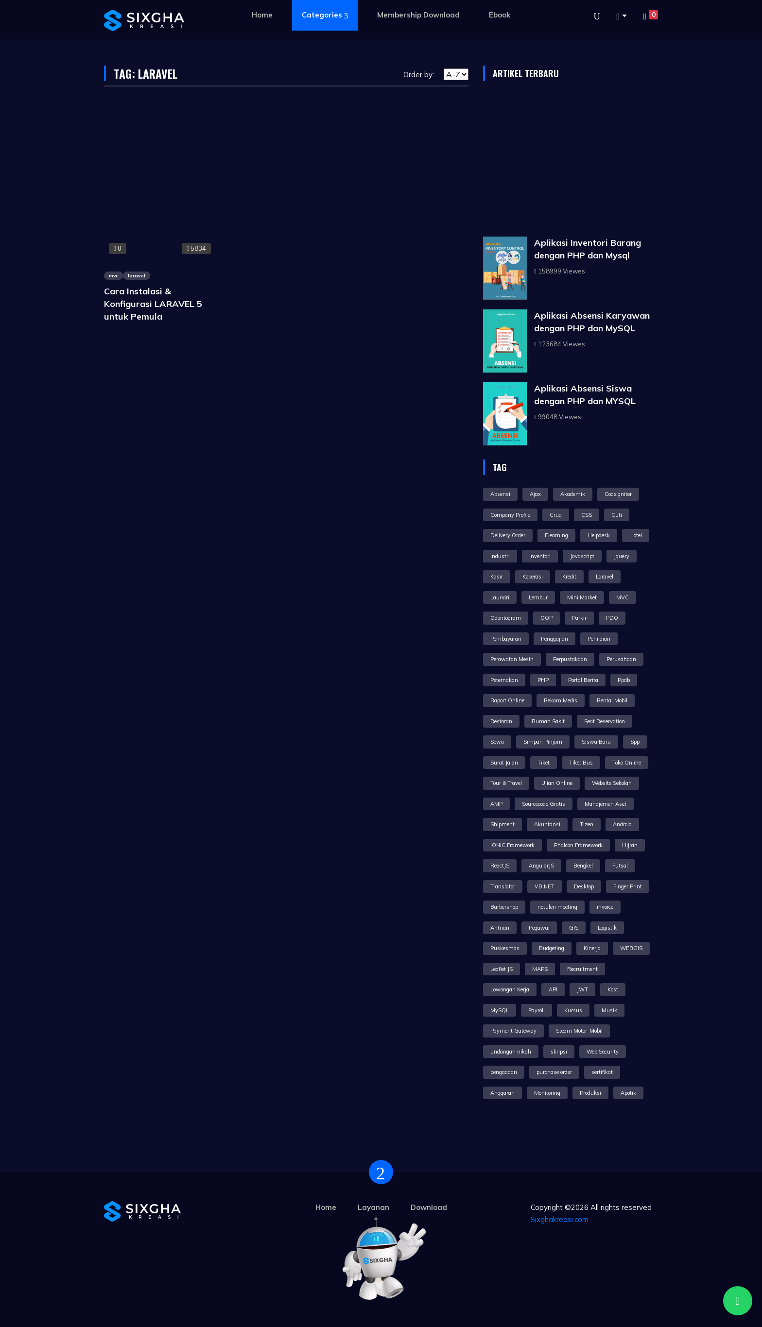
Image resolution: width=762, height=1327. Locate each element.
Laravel (604, 576)
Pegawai (539, 927)
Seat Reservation (604, 721)
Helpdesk (599, 535)
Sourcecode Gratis (543, 803)
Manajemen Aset (605, 803)
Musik (609, 1010)
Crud (556, 514)
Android (622, 824)
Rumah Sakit (548, 721)
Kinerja (592, 948)
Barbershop (504, 906)
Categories (325, 15)
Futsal (620, 865)
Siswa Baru (596, 741)
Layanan (373, 1207)
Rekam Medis (560, 700)
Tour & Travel (506, 783)
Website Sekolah (612, 783)
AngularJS (541, 865)
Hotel (635, 535)
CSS (586, 514)
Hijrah (630, 845)
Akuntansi (547, 824)
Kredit (569, 576)
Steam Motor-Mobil (579, 1030)
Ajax (535, 494)
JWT (582, 989)
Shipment (502, 824)
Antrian (499, 927)
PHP (543, 680)
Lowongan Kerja (509, 989)
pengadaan (503, 1072)
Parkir (579, 617)
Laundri (499, 597)
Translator (502, 886)
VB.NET (544, 886)
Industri (500, 556)
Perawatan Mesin (512, 659)
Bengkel (583, 865)
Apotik (628, 1092)
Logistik (607, 927)
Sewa (497, 741)
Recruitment (582, 969)
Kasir (496, 576)
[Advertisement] (570, 161)
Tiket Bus (581, 762)
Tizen (586, 824)
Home (262, 14)
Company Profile (510, 514)
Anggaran (502, 1092)
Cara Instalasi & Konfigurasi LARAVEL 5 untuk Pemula (153, 304)
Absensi (500, 494)
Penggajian (554, 638)
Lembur (538, 597)
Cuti (616, 514)
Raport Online (507, 700)
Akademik (572, 494)
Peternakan (504, 680)
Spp (635, 741)
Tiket (543, 762)
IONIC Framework (512, 845)
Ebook (499, 14)
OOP (546, 617)
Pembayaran (505, 638)
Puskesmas (505, 948)
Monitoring (547, 1092)
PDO (612, 617)
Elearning (556, 535)
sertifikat (602, 1072)
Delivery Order (507, 535)
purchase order (554, 1072)
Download (429, 1207)
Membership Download (418, 14)
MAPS (540, 969)
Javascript (582, 556)
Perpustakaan (570, 659)
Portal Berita (583, 680)
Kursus (573, 1010)
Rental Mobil (612, 700)
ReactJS (499, 865)
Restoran (501, 721)
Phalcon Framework (578, 845)
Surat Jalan (504, 762)
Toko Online (626, 762)
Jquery (621, 556)
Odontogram (505, 617)
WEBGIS (631, 948)
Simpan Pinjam (542, 741)
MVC (622, 597)
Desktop (584, 886)
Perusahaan (621, 659)
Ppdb (624, 680)
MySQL (499, 1010)
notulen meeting (557, 906)
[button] (621, 16)
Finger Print (627, 886)
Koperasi (532, 576)
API (553, 989)
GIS (573, 927)
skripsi (559, 1051)
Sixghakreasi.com (560, 1219)
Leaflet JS (501, 969)
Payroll (536, 1010)
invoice (605, 906)
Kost (612, 989)
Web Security (603, 1051)
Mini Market (582, 597)
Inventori (540, 556)
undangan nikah (510, 1051)
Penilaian (599, 638)
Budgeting (551, 948)
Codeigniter (618, 494)
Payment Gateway (513, 1030)
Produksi (590, 1092)
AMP (496, 803)
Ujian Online (556, 783)
